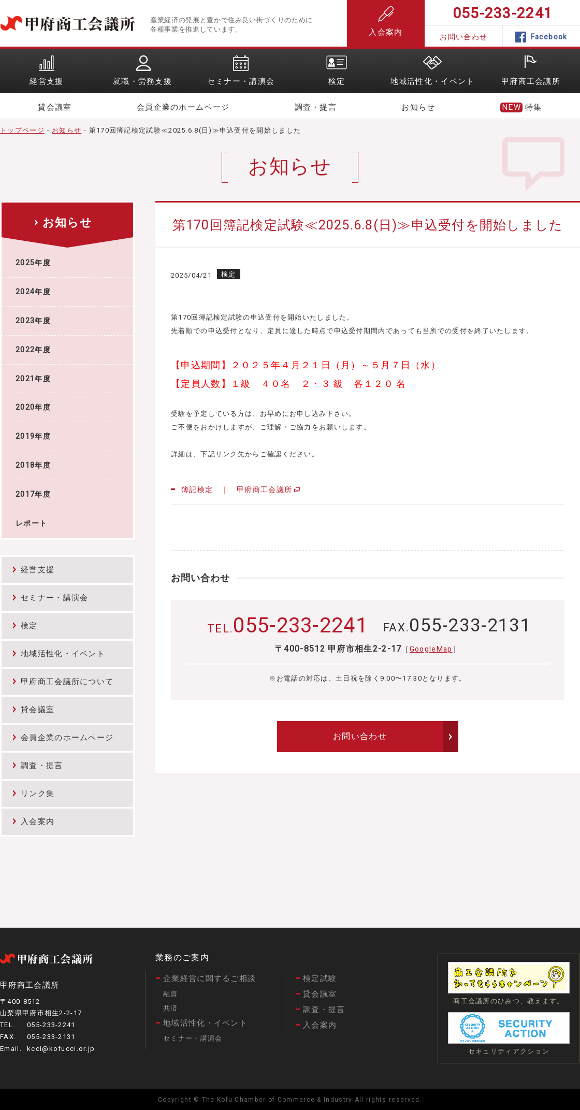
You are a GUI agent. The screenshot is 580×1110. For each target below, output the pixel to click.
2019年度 (33, 436)
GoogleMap (431, 649)
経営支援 (37, 569)
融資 (170, 994)
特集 (533, 107)
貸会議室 (54, 107)
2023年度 (33, 320)
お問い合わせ (463, 37)
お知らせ (418, 107)
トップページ (22, 130)
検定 (29, 625)
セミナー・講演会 (54, 597)
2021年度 (33, 378)
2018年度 (33, 465)
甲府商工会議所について (67, 681)
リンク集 (37, 793)
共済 (170, 1008)
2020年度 (33, 407)
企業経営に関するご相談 (209, 978)
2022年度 (33, 349)
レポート (31, 523)
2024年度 (33, 291)
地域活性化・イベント (63, 653)
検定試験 (320, 978)
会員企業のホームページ (183, 107)
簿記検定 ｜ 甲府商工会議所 (236, 489)
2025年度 (33, 262)
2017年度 (33, 494)
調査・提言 (316, 107)
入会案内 (385, 22)
